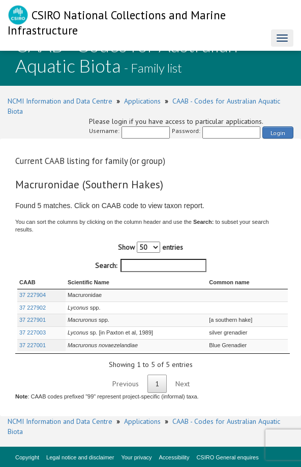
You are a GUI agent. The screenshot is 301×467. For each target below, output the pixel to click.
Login (277, 133)
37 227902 (32, 308)
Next (182, 383)
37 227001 (32, 345)
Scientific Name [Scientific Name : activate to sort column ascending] (88, 282)
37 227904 (32, 295)
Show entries (150, 247)
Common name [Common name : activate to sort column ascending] (229, 282)
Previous (125, 383)
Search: (150, 265)
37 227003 (32, 332)
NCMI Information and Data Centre (60, 101)
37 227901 (32, 320)
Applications (142, 101)
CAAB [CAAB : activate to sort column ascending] (27, 282)
